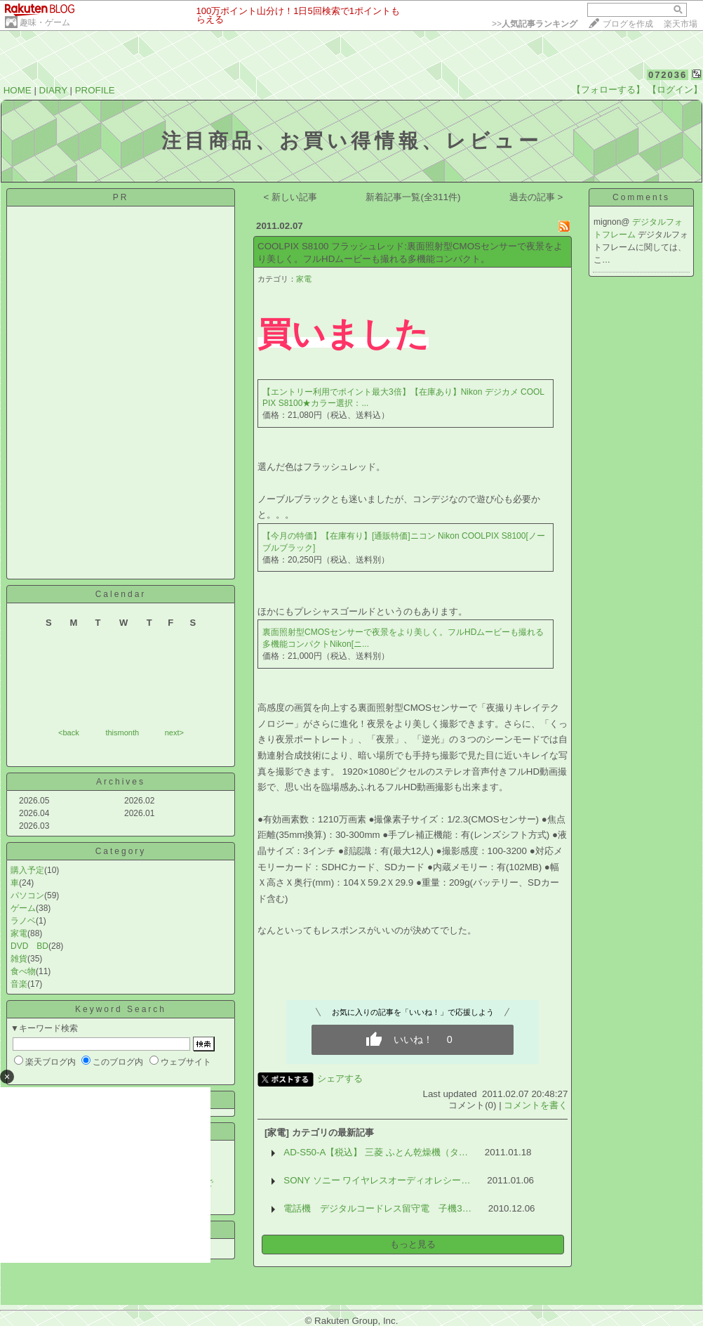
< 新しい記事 (291, 197)
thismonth (122, 732)
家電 (19, 933)
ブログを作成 (628, 24)
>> (534, 24)
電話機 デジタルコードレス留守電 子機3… (377, 1208)
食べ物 (23, 971)
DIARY (53, 90)
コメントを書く (536, 1105)
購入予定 (27, 870)
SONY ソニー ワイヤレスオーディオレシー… (376, 1180)
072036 (667, 75)
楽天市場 (680, 24)
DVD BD (29, 946)
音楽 (19, 984)
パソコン (27, 895)
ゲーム (23, 908)
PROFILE (95, 90)
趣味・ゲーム (45, 22)
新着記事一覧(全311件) (413, 197)
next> (174, 732)
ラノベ (23, 921)
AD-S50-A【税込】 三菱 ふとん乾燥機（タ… (375, 1152)
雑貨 (19, 959)
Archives (120, 782)
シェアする (340, 1078)
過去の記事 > (536, 197)
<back (68, 732)
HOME (18, 90)
